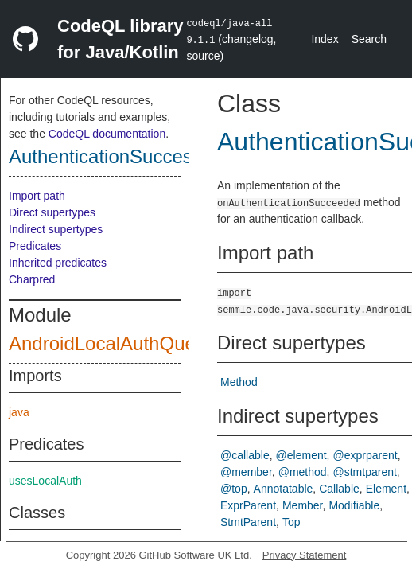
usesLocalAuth (45, 480)
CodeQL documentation (107, 133)
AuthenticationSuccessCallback (142, 156)
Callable (339, 488)
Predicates (35, 246)
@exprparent (365, 455)
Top (291, 522)
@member (246, 472)
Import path (37, 195)
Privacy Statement (304, 555)
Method (239, 382)
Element (386, 488)
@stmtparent (365, 472)
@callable (245, 455)
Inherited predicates (58, 262)
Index (324, 39)
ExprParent (248, 505)
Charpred (32, 279)
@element (301, 455)
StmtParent (248, 522)
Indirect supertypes (56, 229)
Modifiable (353, 505)
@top (233, 488)
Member (302, 505)
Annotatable (283, 488)
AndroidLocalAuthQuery (110, 343)
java (19, 412)
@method (302, 472)
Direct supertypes (52, 212)
